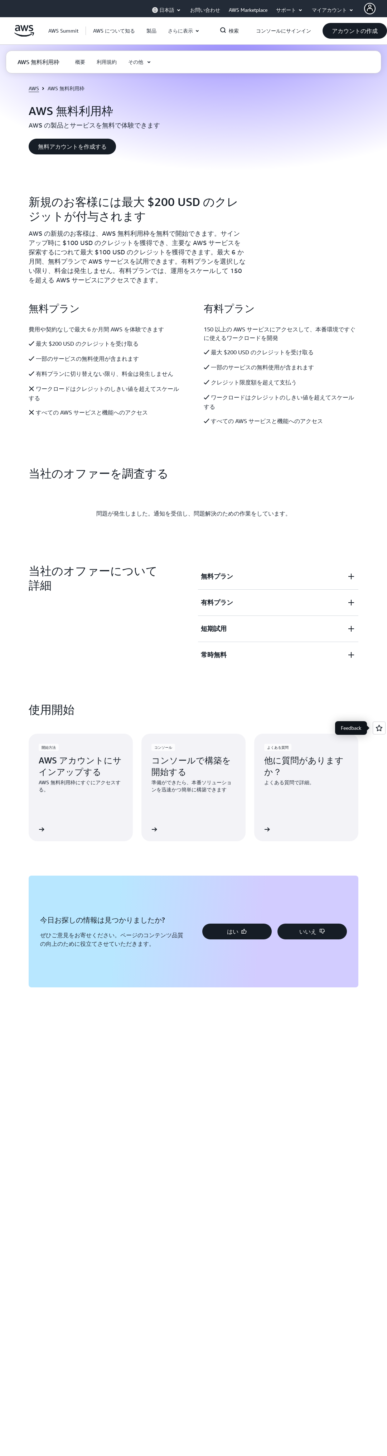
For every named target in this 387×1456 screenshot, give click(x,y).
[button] (114, 30)
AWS (34, 88)
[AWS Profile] (370, 8)
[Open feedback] (379, 728)
